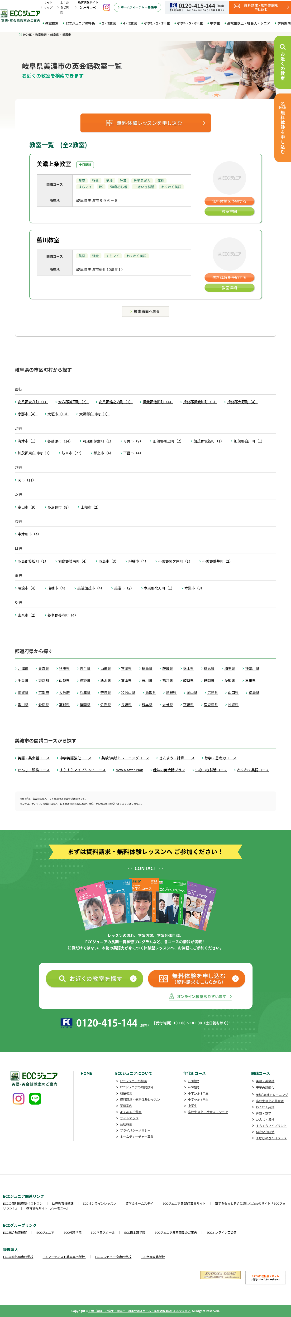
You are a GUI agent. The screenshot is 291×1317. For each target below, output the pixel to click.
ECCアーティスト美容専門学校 (64, 1256)
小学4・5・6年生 (190, 23)
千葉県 (23, 680)
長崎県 (126, 704)
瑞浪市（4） (28, 587)
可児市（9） (133, 440)
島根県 (171, 692)
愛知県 (229, 680)
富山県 (126, 680)
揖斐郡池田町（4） (158, 401)
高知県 (64, 704)
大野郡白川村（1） (94, 413)
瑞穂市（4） (57, 587)
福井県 (167, 680)
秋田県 (64, 668)
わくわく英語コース (253, 769)
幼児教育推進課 (63, 1203)
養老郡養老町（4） (63, 615)
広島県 (212, 692)
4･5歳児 (193, 1087)
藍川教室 (48, 240)
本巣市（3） (194, 587)
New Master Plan (129, 769)
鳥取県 (150, 692)
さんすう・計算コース (177, 757)
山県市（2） (28, 615)
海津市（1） (28, 440)
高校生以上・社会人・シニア (248, 23)
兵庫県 (85, 692)
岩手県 (85, 668)
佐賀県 (105, 704)
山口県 (233, 692)
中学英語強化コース (75, 757)
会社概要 (126, 1124)
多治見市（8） (59, 507)
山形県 (105, 668)
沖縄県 (233, 704)
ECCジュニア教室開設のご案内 (176, 1232)
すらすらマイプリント (271, 1125)
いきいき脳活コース (211, 769)
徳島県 (254, 692)
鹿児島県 (211, 704)
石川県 (147, 680)
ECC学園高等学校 (153, 1256)
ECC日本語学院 (134, 1232)
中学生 (215, 23)
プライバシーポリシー (135, 1130)
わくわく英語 (265, 1107)
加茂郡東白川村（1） (35, 452)
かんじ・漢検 (265, 1119)
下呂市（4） (133, 452)
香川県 (23, 704)
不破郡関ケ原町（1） (175, 561)
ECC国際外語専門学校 (18, 1256)
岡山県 (192, 692)
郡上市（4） (103, 452)
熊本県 (147, 704)
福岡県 (85, 704)
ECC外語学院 (72, 1232)
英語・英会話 (265, 1081)
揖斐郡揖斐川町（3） (200, 401)
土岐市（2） (90, 507)
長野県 (85, 680)
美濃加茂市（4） (90, 587)
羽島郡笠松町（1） (33, 561)
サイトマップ (129, 1118)
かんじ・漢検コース (34, 769)
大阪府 (64, 692)
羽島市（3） (108, 561)
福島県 (147, 668)
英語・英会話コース (34, 757)
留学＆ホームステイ (139, 1203)
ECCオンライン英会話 (221, 1232)
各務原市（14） (60, 440)
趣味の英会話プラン (169, 769)
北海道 (23, 668)
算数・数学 (263, 1113)
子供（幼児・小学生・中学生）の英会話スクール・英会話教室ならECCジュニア (139, 1311)
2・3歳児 (109, 23)
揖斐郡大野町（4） (242, 401)
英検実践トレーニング (272, 1094)
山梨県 (64, 680)
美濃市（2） (124, 587)
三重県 (250, 680)
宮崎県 (188, 704)
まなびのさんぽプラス (271, 1138)
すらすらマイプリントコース (83, 769)
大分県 (167, 704)
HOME (86, 1073)
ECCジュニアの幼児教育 (136, 1087)
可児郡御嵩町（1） (98, 440)
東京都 (43, 680)
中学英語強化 (265, 1087)
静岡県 (209, 680)
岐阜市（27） (73, 452)
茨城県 (167, 668)
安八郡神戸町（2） (73, 401)
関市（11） (27, 479)
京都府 (43, 692)
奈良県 (105, 692)
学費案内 (126, 1105)
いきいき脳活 (265, 1132)
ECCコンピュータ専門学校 (113, 1256)
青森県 (43, 668)
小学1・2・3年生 (157, 23)
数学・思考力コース (220, 757)
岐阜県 (188, 680)
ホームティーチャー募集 (137, 1136)
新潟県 (105, 680)
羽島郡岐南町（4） (73, 561)
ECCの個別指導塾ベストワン (23, 1203)
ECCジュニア (45, 1232)
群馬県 (209, 668)
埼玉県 (229, 668)
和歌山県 (128, 692)
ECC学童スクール (103, 1232)
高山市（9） (28, 507)
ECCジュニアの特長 (80, 23)
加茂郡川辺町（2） (168, 440)
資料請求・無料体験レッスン (140, 1099)
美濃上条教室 (54, 163)
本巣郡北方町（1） (159, 587)
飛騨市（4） (138, 561)
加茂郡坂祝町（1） (208, 440)
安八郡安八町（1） (33, 401)
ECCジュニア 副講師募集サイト (184, 1203)
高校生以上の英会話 (270, 1101)
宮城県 (126, 668)
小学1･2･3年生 (198, 1093)
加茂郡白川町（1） (249, 440)
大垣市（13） (58, 413)
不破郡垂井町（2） (217, 561)
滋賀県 (23, 692)
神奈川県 (252, 668)
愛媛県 (43, 704)
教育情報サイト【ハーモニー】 (47, 1208)
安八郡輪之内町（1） (116, 401)
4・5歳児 (130, 23)
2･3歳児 (193, 1081)
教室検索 (51, 23)
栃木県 (188, 668)
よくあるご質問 (64, 7)
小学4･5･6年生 (198, 1099)
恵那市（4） (28, 413)
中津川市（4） (29, 533)
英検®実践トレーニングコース (125, 757)
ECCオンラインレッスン (99, 1203)
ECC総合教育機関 (15, 1232)
